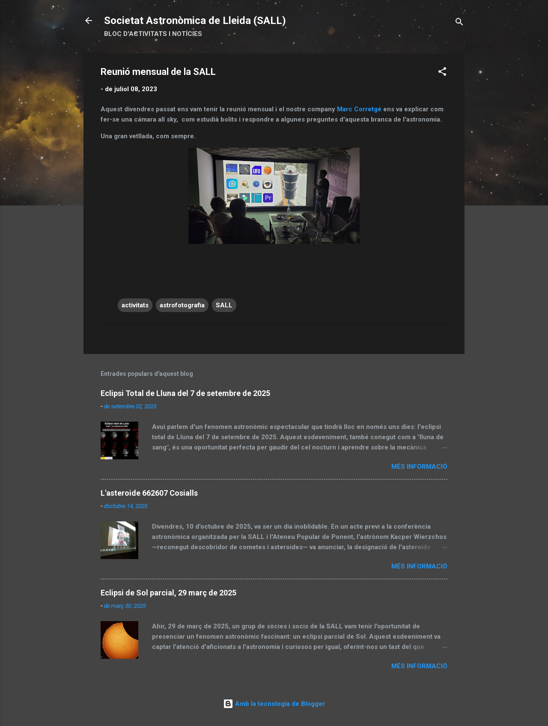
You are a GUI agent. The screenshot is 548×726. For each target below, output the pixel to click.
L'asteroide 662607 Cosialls (149, 492)
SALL (224, 305)
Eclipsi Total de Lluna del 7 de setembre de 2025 (185, 393)
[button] (442, 73)
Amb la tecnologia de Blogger (274, 704)
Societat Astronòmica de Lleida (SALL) (195, 21)
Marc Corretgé (359, 109)
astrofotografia (182, 305)
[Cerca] (459, 23)
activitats (135, 305)
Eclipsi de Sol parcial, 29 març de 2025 (168, 592)
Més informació (419, 466)
